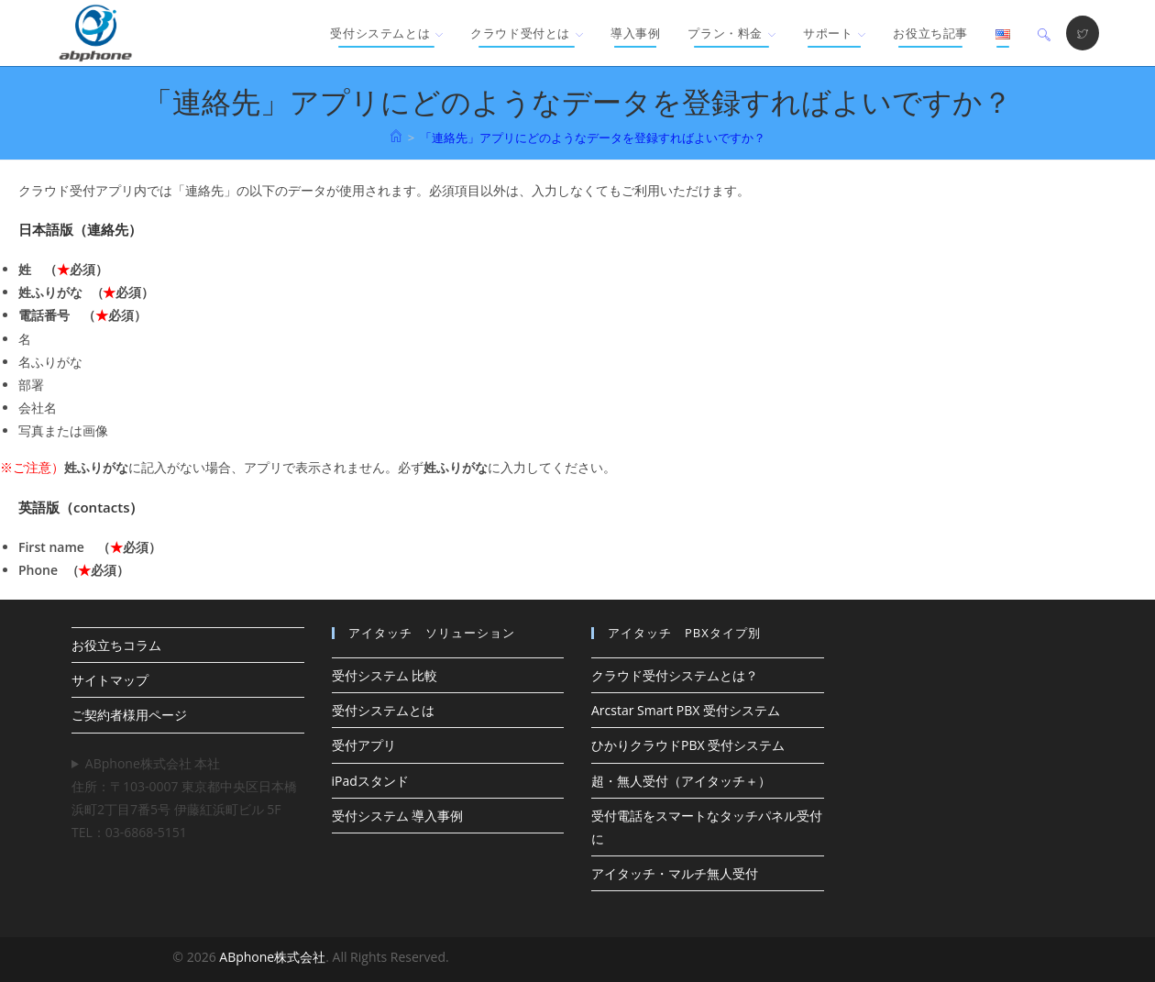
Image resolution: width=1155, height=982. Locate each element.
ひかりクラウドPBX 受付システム (688, 745)
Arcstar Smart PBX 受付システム (685, 710)
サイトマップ (110, 680)
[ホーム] (396, 137)
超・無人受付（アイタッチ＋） (681, 780)
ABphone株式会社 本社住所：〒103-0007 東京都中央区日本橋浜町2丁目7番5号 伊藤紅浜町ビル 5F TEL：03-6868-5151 (184, 798)
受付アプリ (364, 745)
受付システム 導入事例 (398, 815)
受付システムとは (383, 710)
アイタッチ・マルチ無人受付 (674, 873)
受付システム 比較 (385, 675)
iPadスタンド (370, 780)
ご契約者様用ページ (129, 714)
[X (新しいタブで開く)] (1082, 33)
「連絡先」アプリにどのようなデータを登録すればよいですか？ (592, 137)
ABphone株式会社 (272, 956)
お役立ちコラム (116, 645)
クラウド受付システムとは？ (674, 675)
